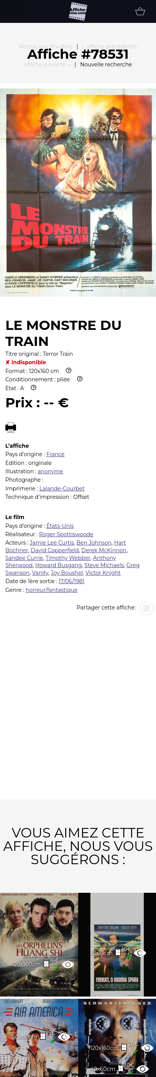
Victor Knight (103, 484)
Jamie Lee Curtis (52, 454)
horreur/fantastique (51, 501)
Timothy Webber (67, 469)
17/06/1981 (72, 493)
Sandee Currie (24, 469)
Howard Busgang (58, 477)
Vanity (40, 484)
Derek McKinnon (103, 462)
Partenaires (65, 1065)
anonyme (50, 383)
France (56, 366)
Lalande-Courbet (61, 400)
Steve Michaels (104, 477)
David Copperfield (55, 462)
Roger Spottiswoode (66, 446)
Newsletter (126, 1065)
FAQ (17, 1065)
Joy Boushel (67, 484)
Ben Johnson (94, 454)
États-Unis (60, 437)
